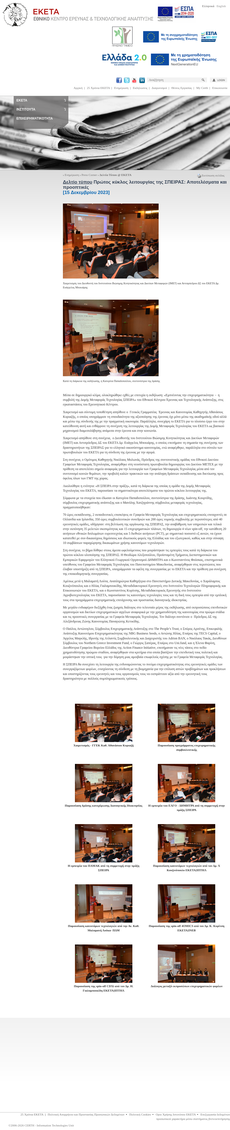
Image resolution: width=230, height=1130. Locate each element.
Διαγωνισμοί (159, 87)
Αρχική (78, 87)
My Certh (202, 87)
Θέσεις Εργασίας (181, 87)
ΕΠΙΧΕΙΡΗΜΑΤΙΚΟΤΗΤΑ (34, 118)
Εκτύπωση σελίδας (211, 175)
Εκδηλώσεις (140, 87)
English (221, 6)
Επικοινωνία (219, 87)
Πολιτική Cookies (140, 1114)
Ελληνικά (208, 6)
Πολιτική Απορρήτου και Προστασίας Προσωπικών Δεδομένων (86, 1114)
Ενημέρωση (121, 87)
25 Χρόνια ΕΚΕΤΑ (98, 87)
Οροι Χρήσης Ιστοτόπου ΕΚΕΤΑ (176, 1114)
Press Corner (89, 174)
